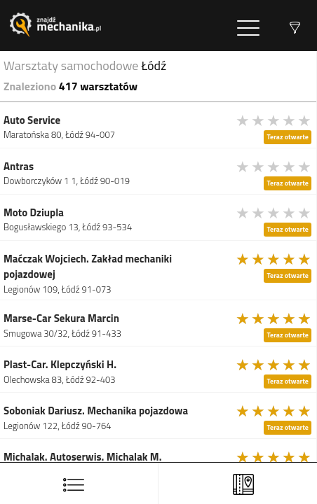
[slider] (274, 120)
